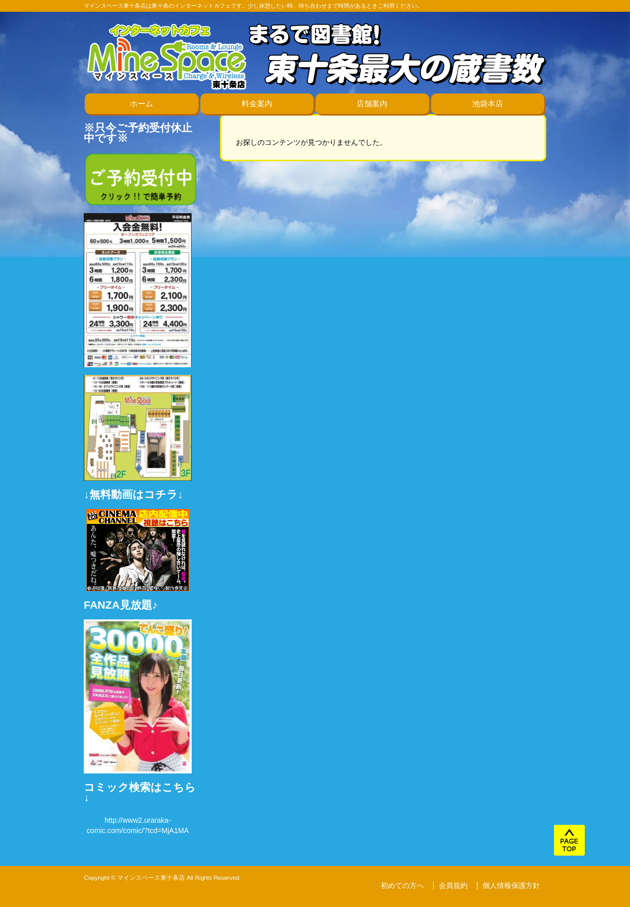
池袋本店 (487, 103)
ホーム (141, 103)
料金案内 (257, 103)
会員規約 (453, 885)
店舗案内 (372, 103)
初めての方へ (402, 885)
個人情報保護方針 (511, 885)
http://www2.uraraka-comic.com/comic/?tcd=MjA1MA (138, 825)
